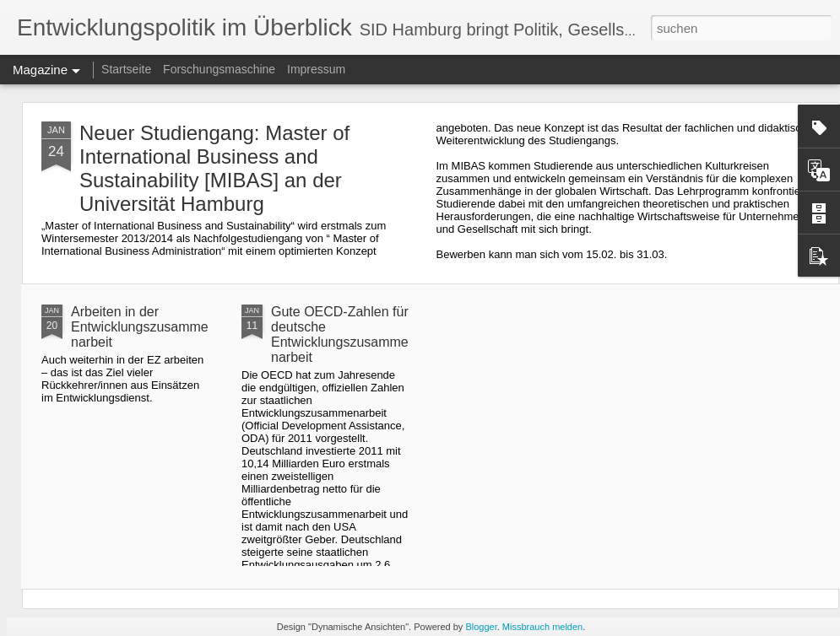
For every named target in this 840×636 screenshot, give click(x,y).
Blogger (480, 627)
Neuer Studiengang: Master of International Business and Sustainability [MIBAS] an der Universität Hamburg (214, 168)
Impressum (316, 69)
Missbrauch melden (542, 627)
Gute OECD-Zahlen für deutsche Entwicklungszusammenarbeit (340, 334)
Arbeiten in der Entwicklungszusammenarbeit (140, 327)
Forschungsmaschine (219, 69)
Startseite (126, 69)
